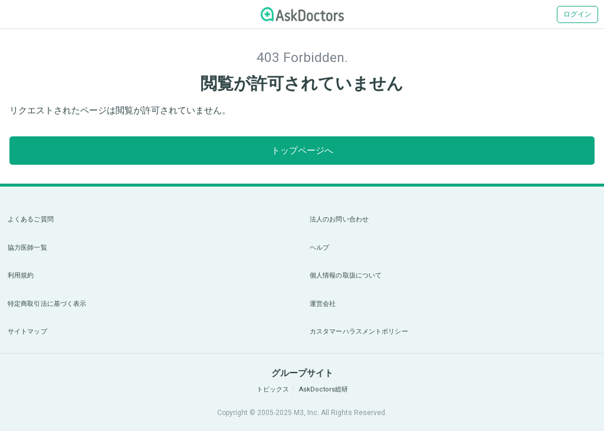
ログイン (577, 14)
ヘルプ (319, 248)
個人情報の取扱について (346, 275)
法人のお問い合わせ (339, 219)
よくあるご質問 (31, 219)
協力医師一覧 (27, 248)
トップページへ (302, 150)
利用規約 (21, 275)
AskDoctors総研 (323, 389)
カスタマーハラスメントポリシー (359, 331)
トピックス (273, 389)
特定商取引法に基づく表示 (47, 304)
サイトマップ (27, 331)
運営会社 (323, 304)
